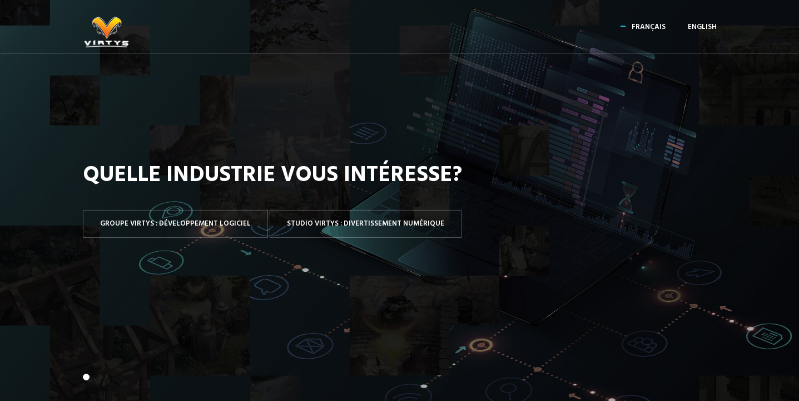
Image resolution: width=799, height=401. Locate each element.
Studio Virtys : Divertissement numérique (365, 223)
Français (649, 27)
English (702, 27)
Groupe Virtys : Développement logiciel (175, 223)
